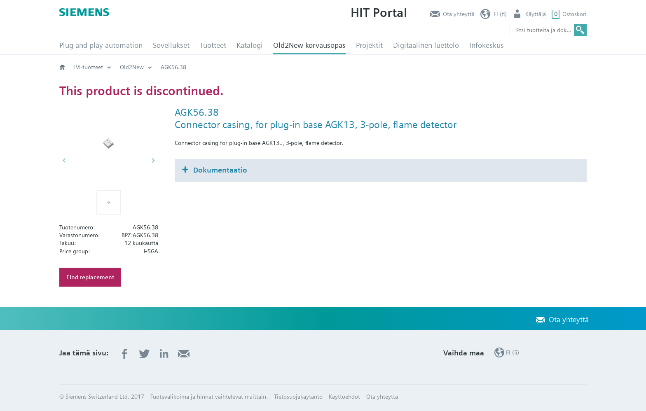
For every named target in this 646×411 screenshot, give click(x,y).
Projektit (369, 45)
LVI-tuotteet (88, 67)
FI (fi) (500, 14)
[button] (108, 202)
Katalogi (249, 45)
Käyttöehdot (344, 396)
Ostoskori (574, 14)
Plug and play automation (101, 45)
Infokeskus (486, 45)
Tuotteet (213, 45)
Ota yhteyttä (459, 14)
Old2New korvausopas (309, 45)
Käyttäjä (535, 14)
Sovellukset (171, 45)
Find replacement (90, 277)
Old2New (132, 67)
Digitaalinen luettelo (426, 45)
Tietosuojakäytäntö (298, 396)
